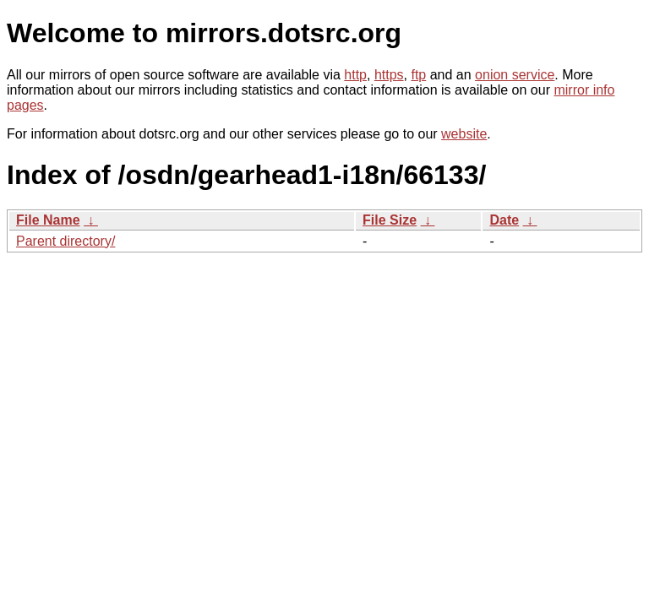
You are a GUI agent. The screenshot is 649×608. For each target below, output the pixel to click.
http (355, 75)
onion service (514, 75)
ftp (418, 75)
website (464, 134)
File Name (48, 220)
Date (504, 220)
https (389, 75)
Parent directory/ (65, 241)
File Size (390, 220)
